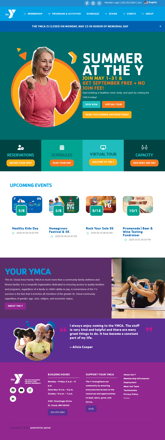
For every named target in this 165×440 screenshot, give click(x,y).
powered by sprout (40, 427)
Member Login (112, 2)
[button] (33, 13)
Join (139, 2)
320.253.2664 (128, 2)
